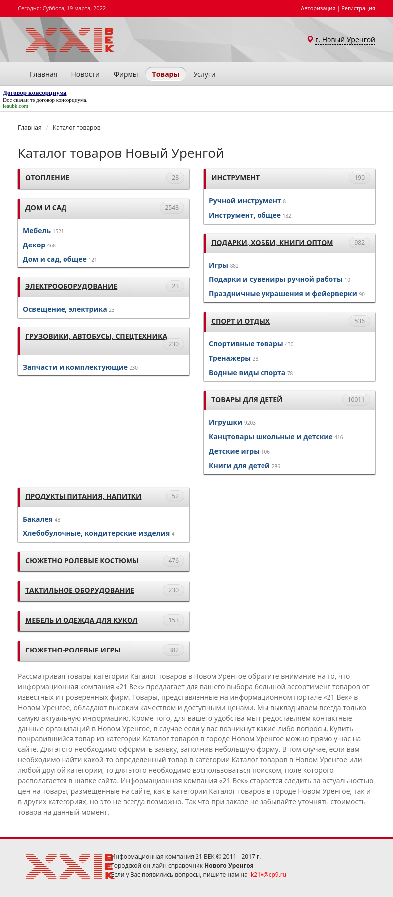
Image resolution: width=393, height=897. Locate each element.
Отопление (47, 177)
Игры (218, 265)
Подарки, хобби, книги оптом (272, 242)
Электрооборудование (71, 286)
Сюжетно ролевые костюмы (82, 560)
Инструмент (235, 177)
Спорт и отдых (240, 321)
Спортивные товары (246, 343)
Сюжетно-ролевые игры (73, 649)
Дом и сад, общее (55, 259)
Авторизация (318, 8)
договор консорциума (61, 100)
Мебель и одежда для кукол (81, 620)
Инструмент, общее (245, 215)
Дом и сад (45, 207)
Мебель (37, 230)
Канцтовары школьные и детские (271, 436)
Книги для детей (239, 465)
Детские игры (234, 451)
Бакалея (38, 519)
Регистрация (358, 8)
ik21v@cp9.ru (267, 874)
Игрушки (225, 422)
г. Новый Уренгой (345, 39)
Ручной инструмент (245, 200)
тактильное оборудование (79, 590)
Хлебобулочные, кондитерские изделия (96, 533)
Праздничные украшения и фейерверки (283, 293)
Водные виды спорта (247, 372)
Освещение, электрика (65, 309)
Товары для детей (247, 399)
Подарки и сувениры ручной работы (276, 279)
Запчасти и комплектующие (75, 367)
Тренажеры (230, 358)
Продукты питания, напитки (83, 496)
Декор (34, 244)
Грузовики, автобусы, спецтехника (96, 336)
